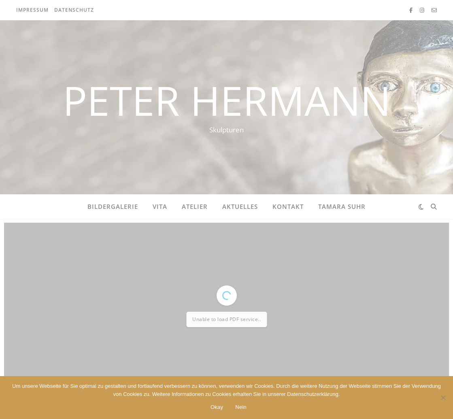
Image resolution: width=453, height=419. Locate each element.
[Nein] (443, 397)
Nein (241, 407)
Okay (217, 407)
